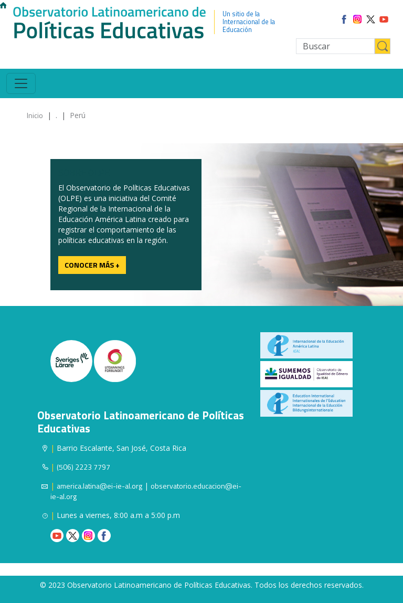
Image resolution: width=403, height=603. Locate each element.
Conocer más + (92, 264)
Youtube (56, 535)
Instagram (88, 535)
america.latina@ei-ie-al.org (99, 485)
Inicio (35, 115)
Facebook (104, 535)
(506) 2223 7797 (83, 466)
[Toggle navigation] (21, 83)
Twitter (72, 535)
